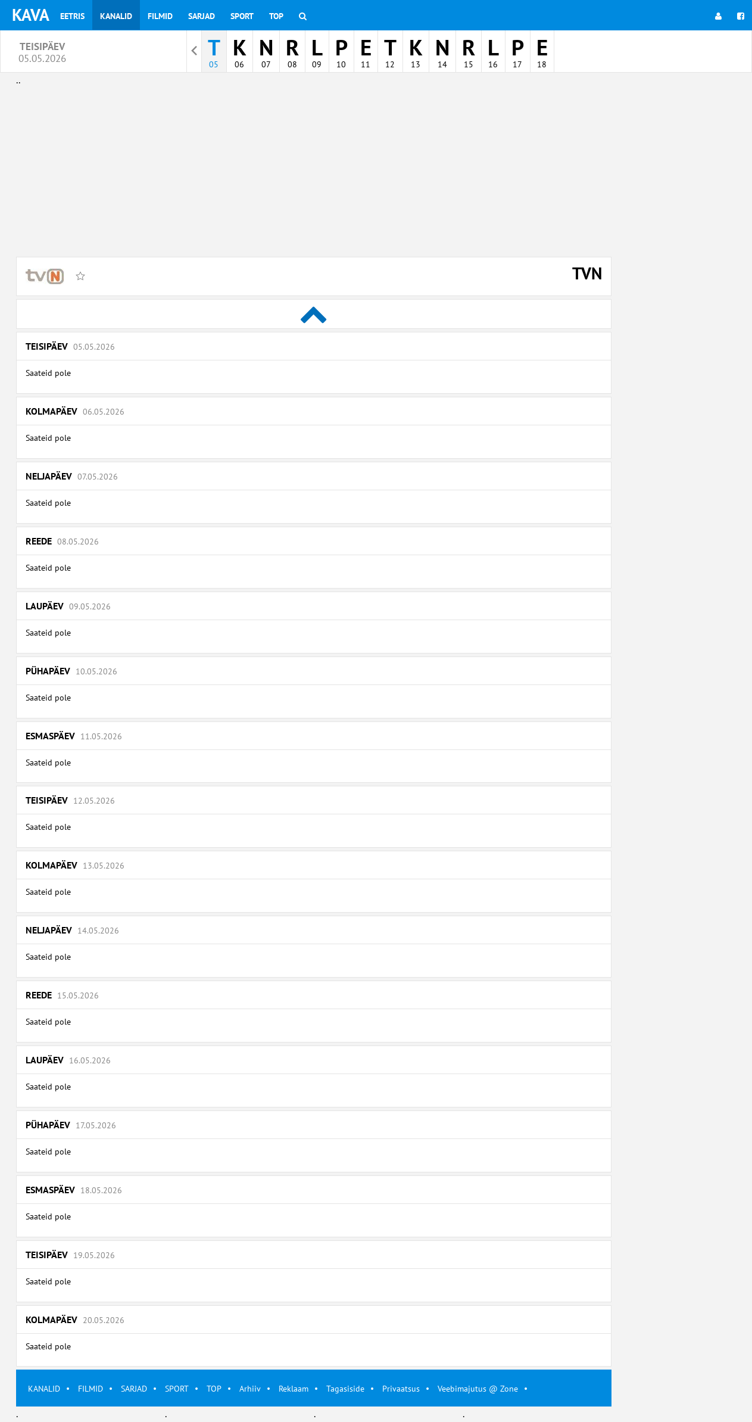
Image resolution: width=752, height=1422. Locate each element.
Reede (62, 541)
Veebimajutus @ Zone (478, 1388)
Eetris (72, 16)
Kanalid (116, 16)
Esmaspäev (74, 736)
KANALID (44, 1388)
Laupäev (68, 606)
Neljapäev (72, 476)
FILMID (90, 1388)
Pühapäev (71, 671)
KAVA (30, 15)
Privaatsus (401, 1388)
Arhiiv (250, 1388)
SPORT (177, 1388)
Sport (242, 16)
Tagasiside (345, 1388)
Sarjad (201, 16)
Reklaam (293, 1388)
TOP (214, 1388)
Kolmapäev (75, 411)
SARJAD (134, 1388)
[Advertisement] (313, 171)
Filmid (160, 16)
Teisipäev (70, 346)
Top (276, 16)
